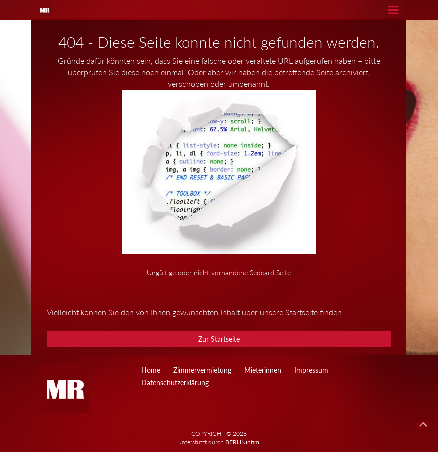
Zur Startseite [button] (219, 339)
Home (151, 370)
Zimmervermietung (203, 370)
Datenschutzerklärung (175, 382)
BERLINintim (243, 442)
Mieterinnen (263, 370)
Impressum (311, 370)
